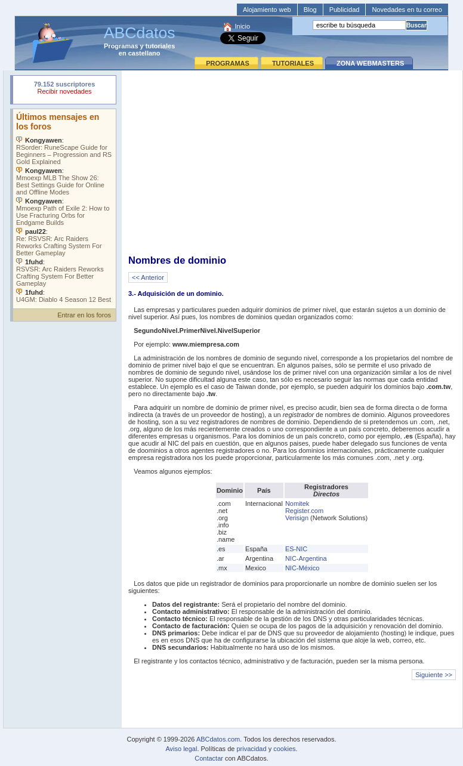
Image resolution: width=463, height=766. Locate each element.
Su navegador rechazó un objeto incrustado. (64, 89)
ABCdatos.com (218, 739)
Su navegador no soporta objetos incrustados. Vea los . (64, 205)
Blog (310, 9)
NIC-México (302, 568)
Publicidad (344, 9)
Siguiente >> (433, 674)
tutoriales (160, 46)
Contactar (209, 758)
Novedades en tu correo (407, 9)
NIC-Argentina (306, 558)
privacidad (251, 748)
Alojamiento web (267, 9)
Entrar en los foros (84, 315)
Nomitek (297, 503)
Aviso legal (181, 748)
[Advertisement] (292, 161)
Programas (121, 46)
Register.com (304, 510)
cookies (284, 748)
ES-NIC (296, 548)
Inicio (242, 26)
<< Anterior (148, 277)
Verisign (296, 517)
